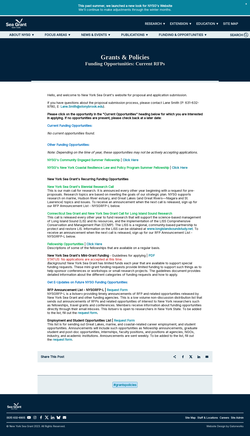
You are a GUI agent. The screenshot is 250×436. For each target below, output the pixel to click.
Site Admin (237, 417)
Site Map (190, 417)
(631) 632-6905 (15, 417)
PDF (151, 255)
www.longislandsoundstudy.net (170, 229)
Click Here (130, 160)
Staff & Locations (207, 417)
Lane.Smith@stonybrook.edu (81, 106)
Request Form (117, 290)
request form (87, 313)
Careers (224, 417)
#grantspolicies (125, 385)
